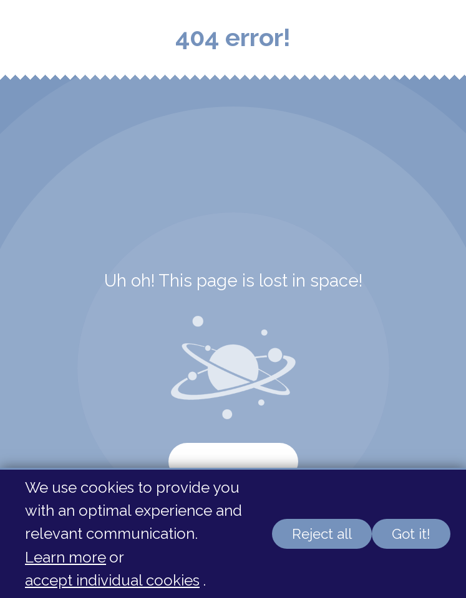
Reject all (322, 534)
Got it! (411, 534)
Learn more (65, 557)
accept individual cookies (112, 580)
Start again (233, 461)
